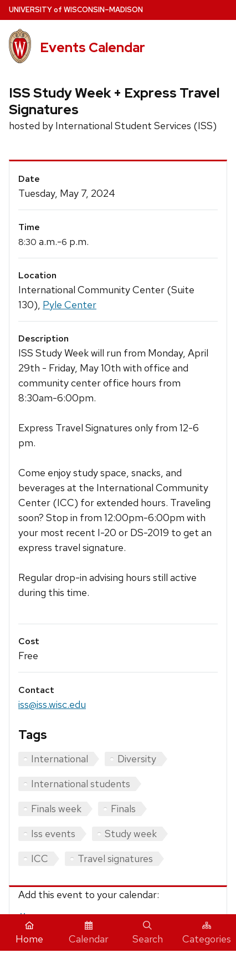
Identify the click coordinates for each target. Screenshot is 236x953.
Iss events (53, 833)
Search (147, 933)
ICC (39, 858)
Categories (206, 933)
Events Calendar (92, 47)
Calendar (89, 933)
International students (80, 783)
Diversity (136, 758)
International (59, 758)
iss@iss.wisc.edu (52, 704)
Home (29, 933)
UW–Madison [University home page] (76, 9)
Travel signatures (115, 858)
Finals (123, 808)
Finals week (56, 808)
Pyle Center (69, 304)
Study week (131, 833)
